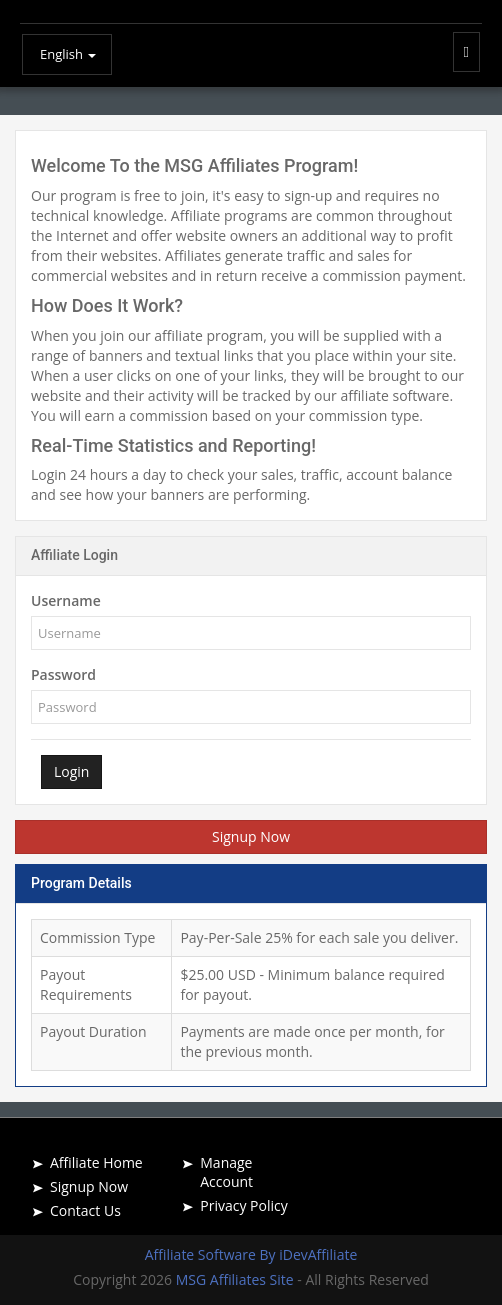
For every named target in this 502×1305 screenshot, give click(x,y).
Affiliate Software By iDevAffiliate (251, 1254)
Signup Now (251, 836)
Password (63, 674)
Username (66, 600)
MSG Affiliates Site (237, 1279)
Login (71, 771)
